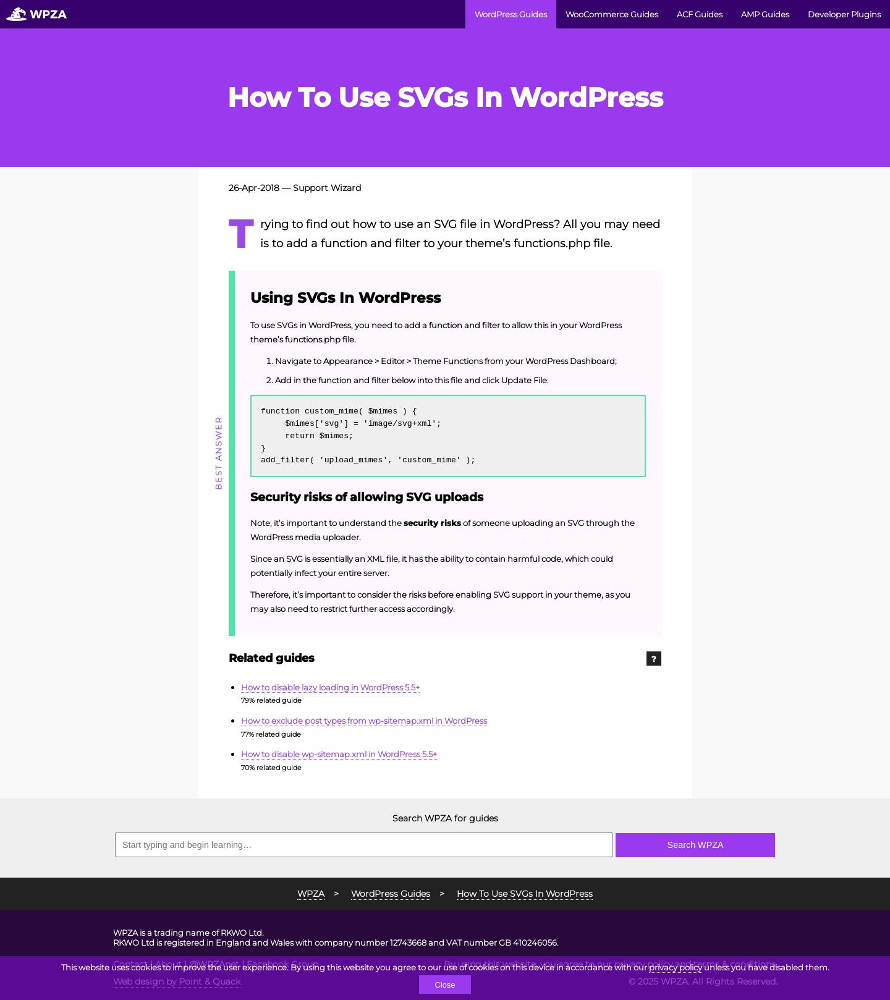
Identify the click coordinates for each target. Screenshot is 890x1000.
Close (444, 984)
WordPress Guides (511, 14)
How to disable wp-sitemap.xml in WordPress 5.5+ (339, 754)
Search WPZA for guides (445, 818)
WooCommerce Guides (612, 14)
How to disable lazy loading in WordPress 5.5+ (330, 687)
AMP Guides (765, 14)
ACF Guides (700, 14)
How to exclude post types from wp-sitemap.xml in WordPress (364, 721)
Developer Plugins (844, 14)
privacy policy (675, 967)
